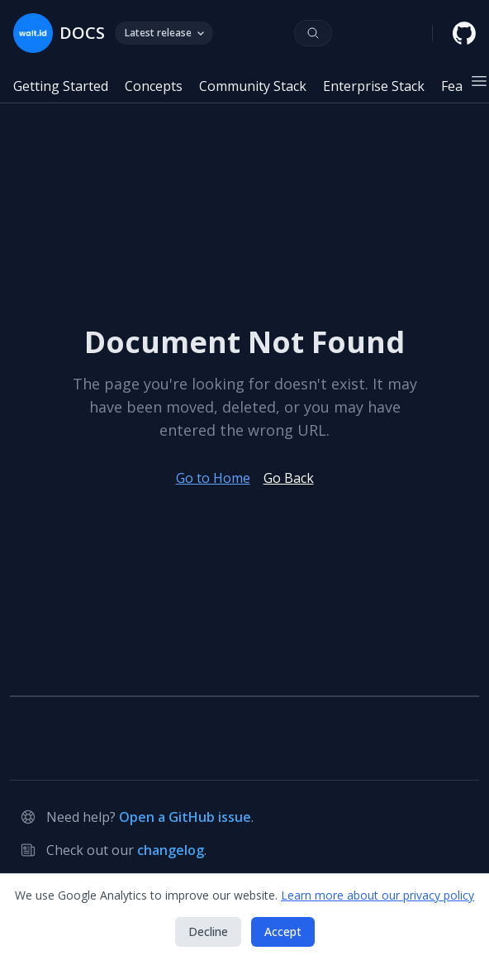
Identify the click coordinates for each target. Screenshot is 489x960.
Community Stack (252, 86)
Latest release (164, 33)
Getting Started (60, 86)
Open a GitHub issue (185, 817)
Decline (208, 931)
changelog (170, 850)
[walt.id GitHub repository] (464, 33)
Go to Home (213, 478)
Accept (282, 931)
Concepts (154, 86)
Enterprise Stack (374, 86)
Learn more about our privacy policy (377, 895)
